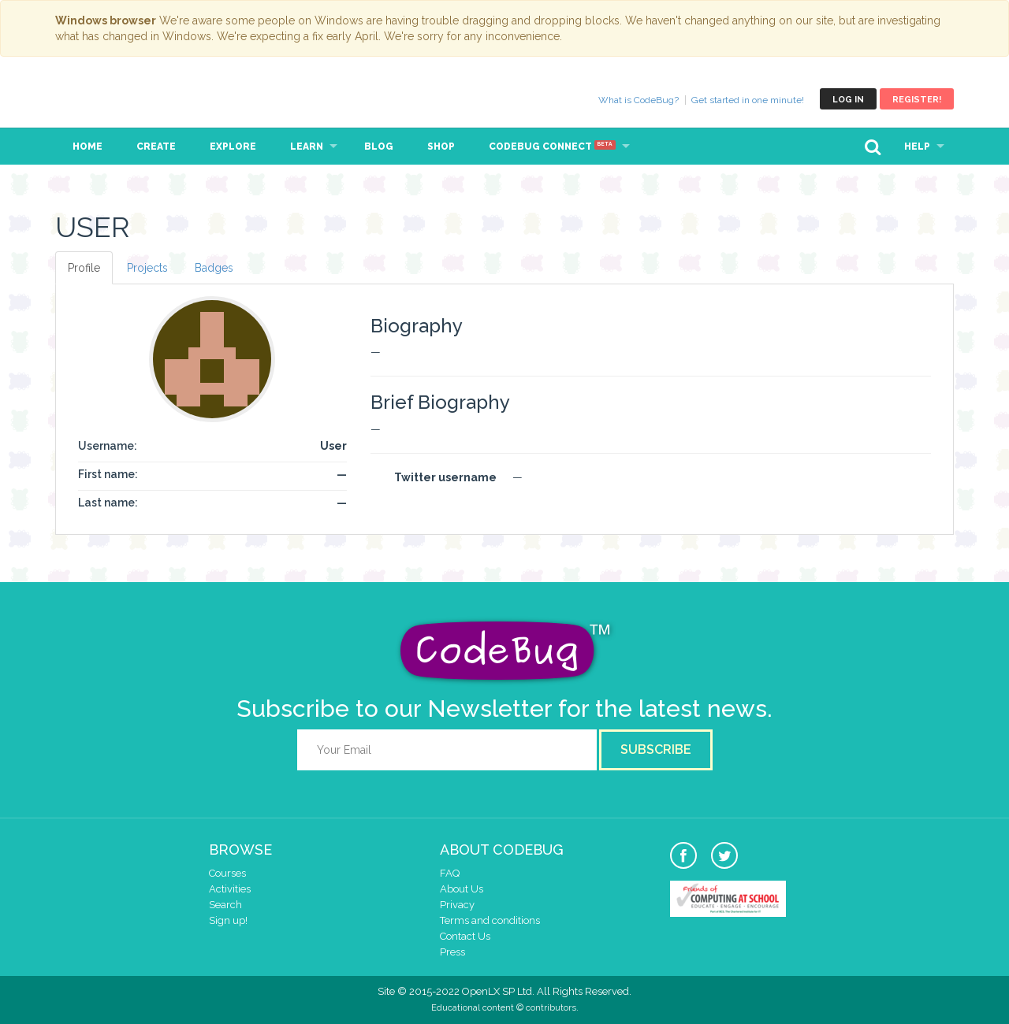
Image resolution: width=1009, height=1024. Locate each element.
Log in (848, 100)
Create (156, 146)
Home (87, 146)
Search (225, 905)
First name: (108, 474)
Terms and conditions (490, 920)
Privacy (457, 905)
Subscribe (655, 749)
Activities (230, 889)
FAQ (450, 873)
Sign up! (228, 920)
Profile (84, 268)
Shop (441, 146)
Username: (107, 446)
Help (917, 146)
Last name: (108, 502)
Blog (378, 146)
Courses (227, 873)
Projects (147, 268)
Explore (233, 146)
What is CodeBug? (638, 100)
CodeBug (108, 98)
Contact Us (465, 936)
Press (452, 952)
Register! (916, 100)
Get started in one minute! (747, 100)
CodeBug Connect (552, 146)
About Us (461, 889)
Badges (214, 268)
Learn (306, 146)
